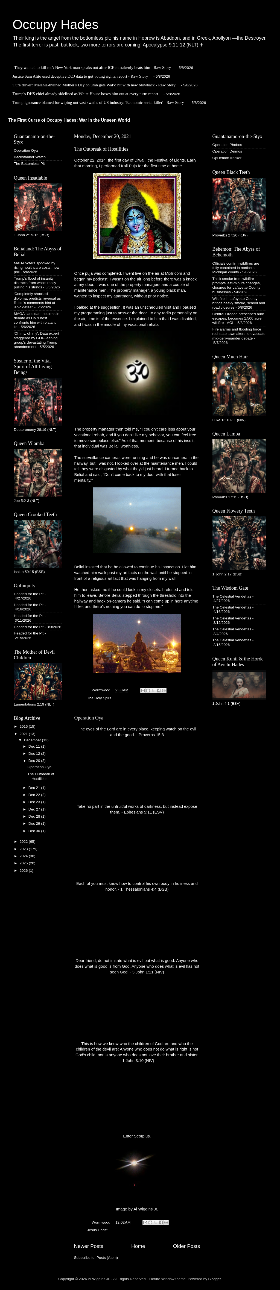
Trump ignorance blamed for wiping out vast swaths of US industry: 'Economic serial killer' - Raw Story (98, 102)
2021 (24, 734)
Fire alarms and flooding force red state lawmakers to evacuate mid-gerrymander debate (239, 333)
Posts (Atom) (107, 1258)
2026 (24, 870)
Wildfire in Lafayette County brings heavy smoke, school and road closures (238, 303)
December (33, 740)
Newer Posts (88, 1246)
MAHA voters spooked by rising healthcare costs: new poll (37, 267)
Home (138, 1246)
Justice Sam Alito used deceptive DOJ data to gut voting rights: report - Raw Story (80, 76)
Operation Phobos (227, 145)
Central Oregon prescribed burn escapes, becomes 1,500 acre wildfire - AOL (238, 318)
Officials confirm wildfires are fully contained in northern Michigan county (235, 267)
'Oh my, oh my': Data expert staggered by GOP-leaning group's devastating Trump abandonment (36, 340)
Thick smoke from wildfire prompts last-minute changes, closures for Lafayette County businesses (236, 285)
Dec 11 (34, 746)
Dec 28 (34, 816)
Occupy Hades (56, 24)
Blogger (214, 1279)
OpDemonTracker (227, 158)
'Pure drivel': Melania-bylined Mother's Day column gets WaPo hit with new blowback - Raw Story (94, 85)
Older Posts (186, 1246)
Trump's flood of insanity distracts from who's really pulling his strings (35, 282)
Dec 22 (34, 795)
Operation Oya (88, 718)
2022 (24, 841)
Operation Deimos (227, 151)
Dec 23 (34, 802)
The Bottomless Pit (29, 164)
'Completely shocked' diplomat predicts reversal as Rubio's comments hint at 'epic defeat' (37, 300)
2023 (24, 849)
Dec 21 (34, 788)
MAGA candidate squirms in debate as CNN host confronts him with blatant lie (37, 320)
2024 (24, 856)
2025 (24, 863)
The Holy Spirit (99, 698)
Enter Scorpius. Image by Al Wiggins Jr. (137, 1172)
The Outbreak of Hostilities (101, 149)
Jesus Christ (97, 1230)
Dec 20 (34, 761)
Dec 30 (34, 831)
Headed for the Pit (29, 594)
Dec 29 (34, 823)
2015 (24, 726)
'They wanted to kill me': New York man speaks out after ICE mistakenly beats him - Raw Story (92, 67)
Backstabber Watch (30, 157)
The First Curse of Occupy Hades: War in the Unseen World (69, 120)
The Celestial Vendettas (232, 596)
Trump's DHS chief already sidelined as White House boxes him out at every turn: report (85, 94)
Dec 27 (34, 809)
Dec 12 (34, 753)
